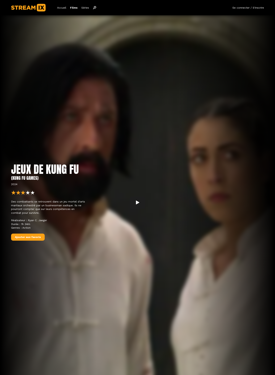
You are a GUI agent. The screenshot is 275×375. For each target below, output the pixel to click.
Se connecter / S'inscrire (248, 7)
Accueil (61, 7)
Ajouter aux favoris (28, 237)
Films (74, 7)
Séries (85, 7)
